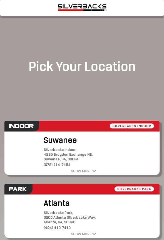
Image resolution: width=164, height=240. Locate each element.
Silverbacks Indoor (132, 126)
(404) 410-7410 (57, 227)
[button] (104, 43)
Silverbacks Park (134, 189)
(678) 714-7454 (57, 164)
